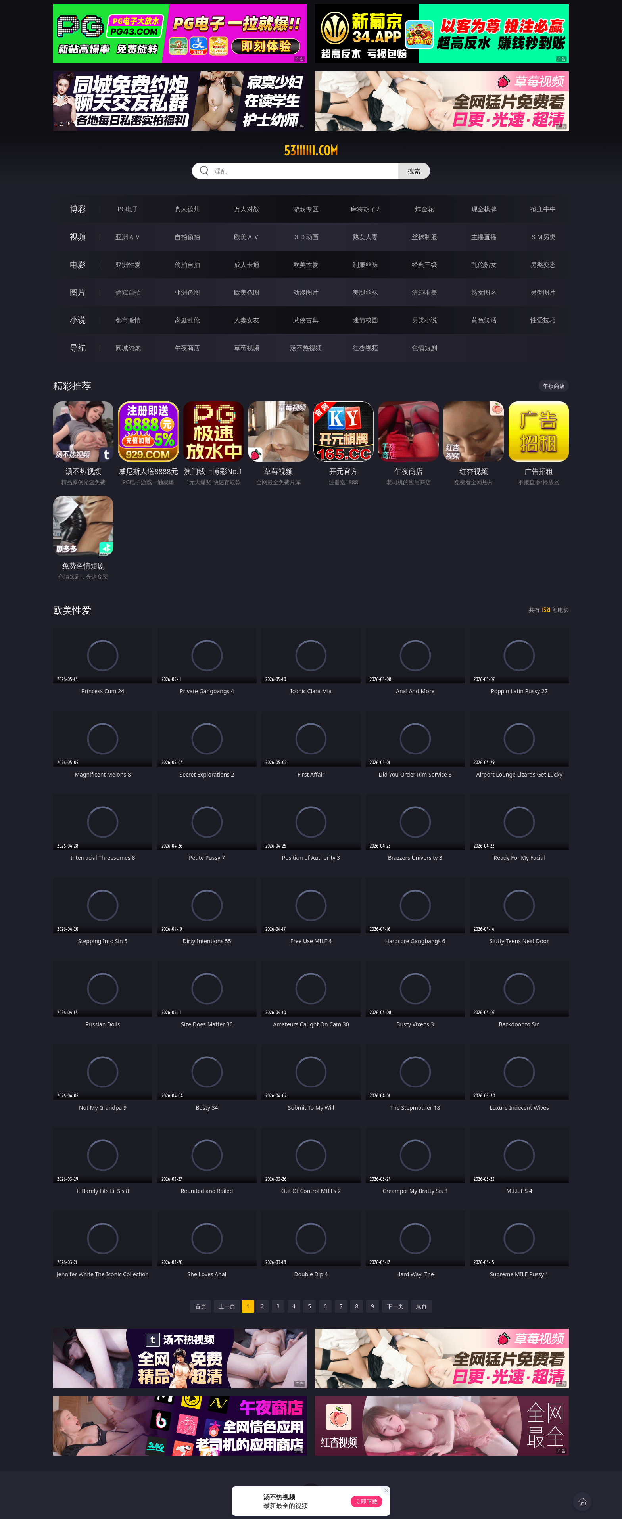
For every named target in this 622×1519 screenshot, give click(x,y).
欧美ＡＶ (246, 236)
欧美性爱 (306, 264)
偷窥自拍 (128, 292)
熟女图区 (484, 292)
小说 (78, 320)
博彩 (78, 208)
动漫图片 (306, 292)
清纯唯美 (424, 292)
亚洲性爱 (128, 264)
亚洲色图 (187, 292)
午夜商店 (187, 347)
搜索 (414, 171)
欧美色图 (246, 292)
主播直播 (484, 236)
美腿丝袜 (365, 292)
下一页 (395, 1306)
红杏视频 (365, 347)
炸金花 (424, 209)
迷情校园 (365, 320)
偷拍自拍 (187, 264)
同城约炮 (128, 347)
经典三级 (424, 264)
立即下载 (366, 1501)
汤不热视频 (306, 347)
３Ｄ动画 (306, 236)
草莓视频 (246, 347)
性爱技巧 (543, 320)
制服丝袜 (365, 264)
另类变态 (543, 264)
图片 (78, 292)
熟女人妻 (365, 236)
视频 (78, 236)
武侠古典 (306, 320)
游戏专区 (306, 209)
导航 (78, 347)
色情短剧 (424, 347)
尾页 (421, 1306)
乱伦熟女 (484, 264)
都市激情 (128, 320)
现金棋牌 (484, 209)
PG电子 (127, 209)
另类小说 (424, 320)
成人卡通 (246, 264)
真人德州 (187, 209)
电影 (78, 264)
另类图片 (543, 292)
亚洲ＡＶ (128, 236)
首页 (200, 1306)
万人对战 (246, 209)
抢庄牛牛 (543, 209)
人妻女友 (246, 320)
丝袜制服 (424, 236)
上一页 (227, 1306)
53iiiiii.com (311, 151)
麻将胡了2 (365, 209)
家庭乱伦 (187, 320)
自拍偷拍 (187, 236)
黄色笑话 (484, 320)
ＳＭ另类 (543, 236)
